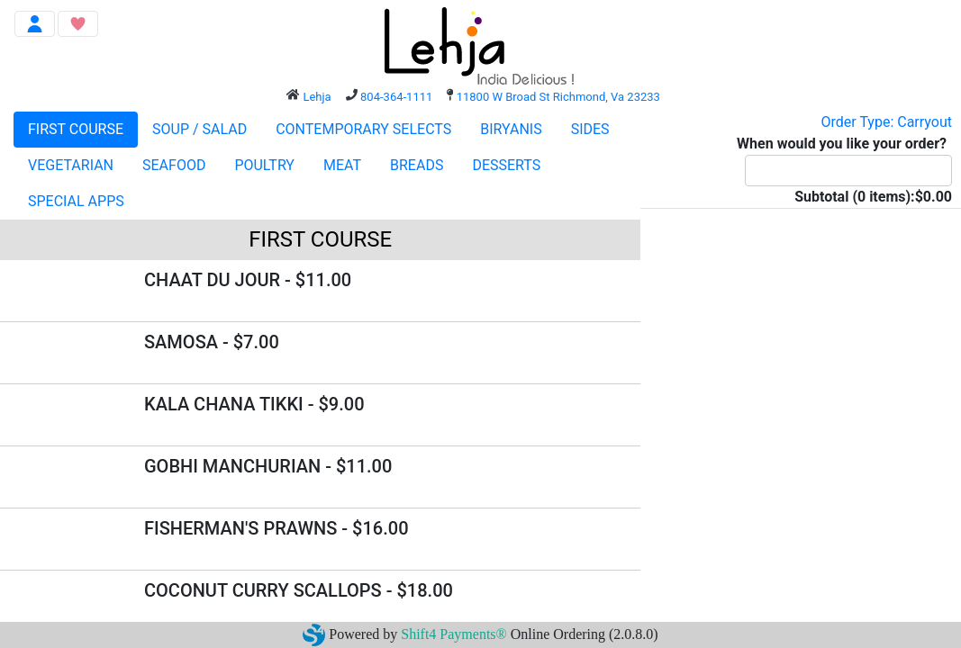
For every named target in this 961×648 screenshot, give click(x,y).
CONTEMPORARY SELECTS (363, 129)
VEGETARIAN (70, 165)
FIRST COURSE (75, 129)
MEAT (342, 165)
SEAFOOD (173, 165)
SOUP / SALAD (199, 129)
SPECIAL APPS (76, 201)
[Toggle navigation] (34, 24)
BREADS (416, 165)
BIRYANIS (510, 129)
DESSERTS (506, 165)
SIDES (590, 129)
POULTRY (264, 165)
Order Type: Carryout (886, 121)
